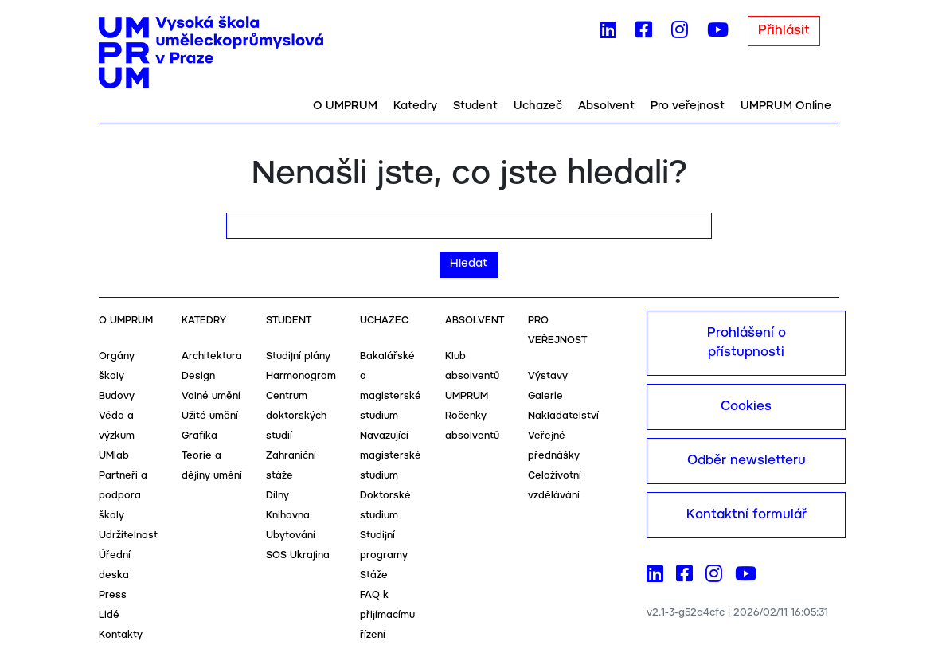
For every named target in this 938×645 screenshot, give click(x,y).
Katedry (415, 105)
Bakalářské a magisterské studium (390, 386)
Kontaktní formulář (746, 515)
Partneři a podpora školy (123, 495)
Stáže (374, 575)
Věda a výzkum (117, 426)
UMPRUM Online (786, 105)
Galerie (545, 396)
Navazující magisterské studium (390, 456)
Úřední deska (115, 565)
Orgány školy (117, 366)
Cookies (746, 406)
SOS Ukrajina (298, 555)
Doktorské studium (385, 505)
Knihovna (288, 515)
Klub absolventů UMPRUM (472, 376)
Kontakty (121, 635)
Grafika (199, 436)
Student (475, 105)
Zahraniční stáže (291, 466)
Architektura (212, 356)
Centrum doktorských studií (296, 416)
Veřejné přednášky (554, 446)
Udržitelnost (128, 535)
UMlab (114, 456)
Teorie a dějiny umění (212, 466)
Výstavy (548, 376)
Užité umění (210, 416)
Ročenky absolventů (472, 426)
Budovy (117, 396)
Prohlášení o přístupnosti (746, 342)
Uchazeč (538, 105)
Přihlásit (784, 31)
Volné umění (211, 396)
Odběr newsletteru (746, 461)
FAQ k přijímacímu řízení (387, 615)
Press (113, 595)
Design (198, 376)
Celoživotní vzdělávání (554, 485)
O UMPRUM (345, 105)
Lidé (109, 615)
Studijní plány (298, 356)
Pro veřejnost (688, 105)
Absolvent (606, 105)
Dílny (277, 495)
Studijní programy (384, 545)
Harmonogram (301, 376)
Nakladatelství (563, 416)
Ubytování (290, 535)
